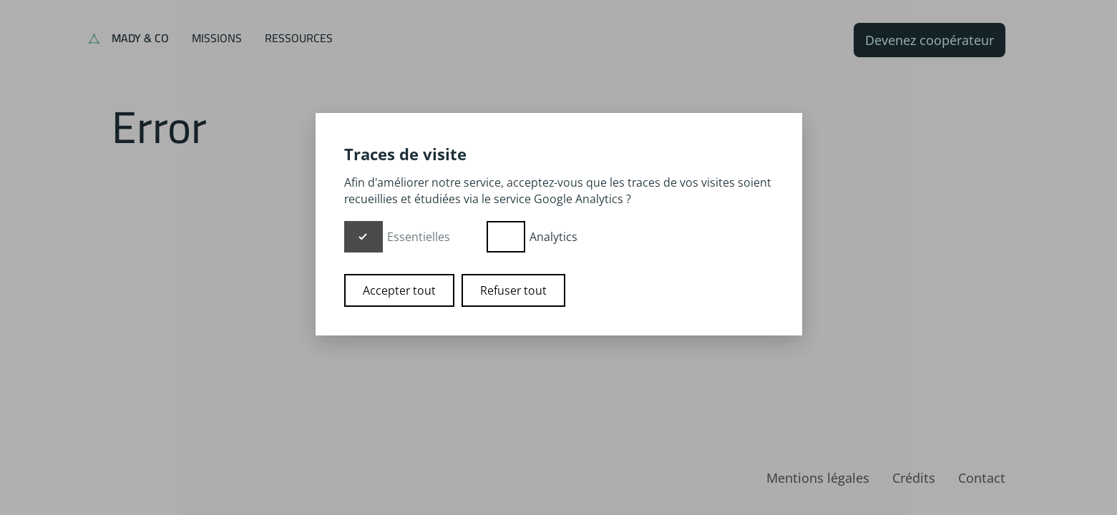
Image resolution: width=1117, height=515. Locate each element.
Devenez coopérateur (929, 40)
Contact (981, 477)
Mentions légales (817, 477)
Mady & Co (140, 38)
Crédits (913, 477)
